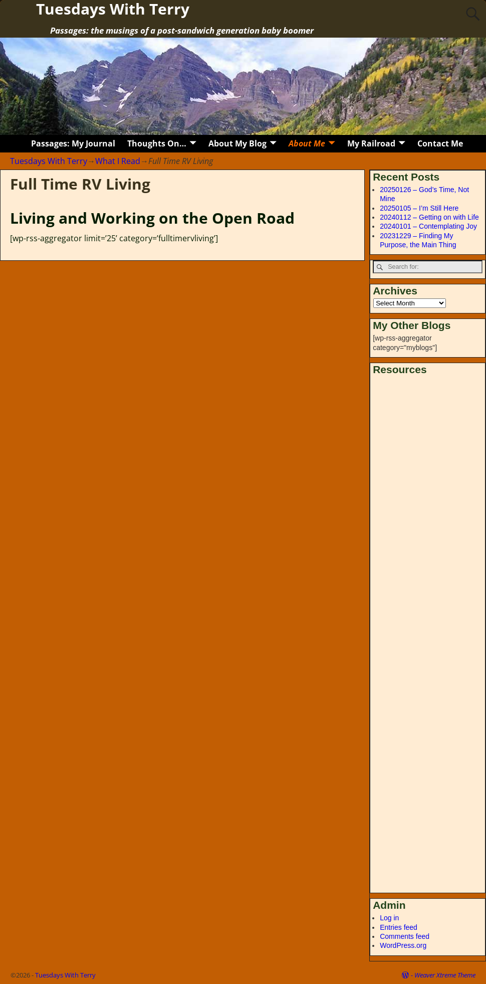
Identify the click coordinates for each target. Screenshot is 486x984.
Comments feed (404, 936)
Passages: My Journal (73, 143)
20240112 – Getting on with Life (429, 217)
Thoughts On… (156, 143)
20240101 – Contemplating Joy (428, 226)
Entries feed (398, 927)
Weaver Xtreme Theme (444, 974)
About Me (307, 143)
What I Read (117, 161)
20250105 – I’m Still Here (419, 208)
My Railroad (371, 143)
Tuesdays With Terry (48, 161)
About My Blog (237, 143)
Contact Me (440, 143)
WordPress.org (403, 945)
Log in (389, 918)
